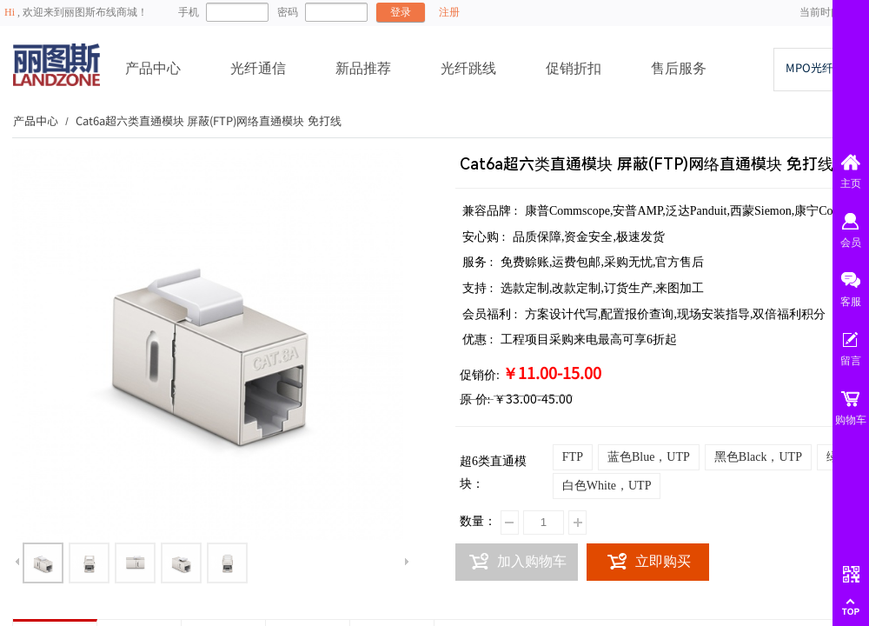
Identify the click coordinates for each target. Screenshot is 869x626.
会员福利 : (491, 314)
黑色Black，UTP (758, 456)
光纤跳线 (468, 68)
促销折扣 (573, 68)
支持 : (479, 288)
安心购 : (485, 236)
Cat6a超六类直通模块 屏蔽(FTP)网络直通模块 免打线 (209, 120)
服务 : (479, 262)
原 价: (475, 399)
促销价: (480, 375)
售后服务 (678, 68)
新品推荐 (363, 68)
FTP (572, 456)
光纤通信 (258, 68)
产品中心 (153, 68)
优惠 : (479, 339)
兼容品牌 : (491, 210)
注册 (449, 12)
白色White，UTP (607, 485)
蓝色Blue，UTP (648, 456)
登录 (400, 12)
